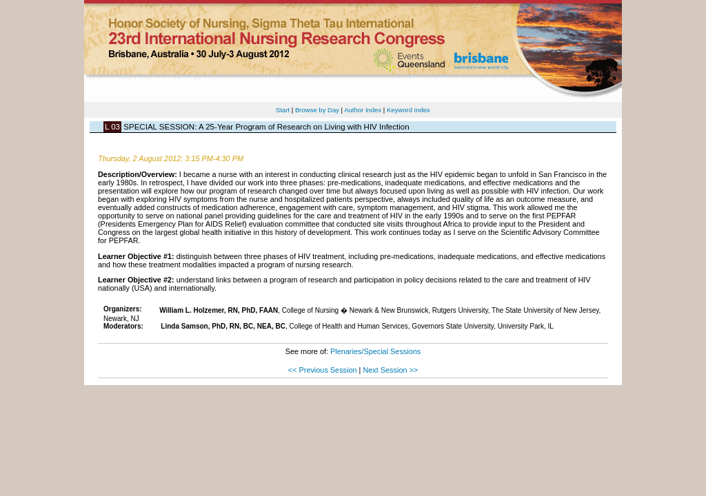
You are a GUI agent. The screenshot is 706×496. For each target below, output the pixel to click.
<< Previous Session (322, 370)
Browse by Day (317, 110)
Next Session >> (390, 370)
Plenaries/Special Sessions (375, 351)
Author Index (362, 110)
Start (283, 110)
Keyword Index (408, 110)
